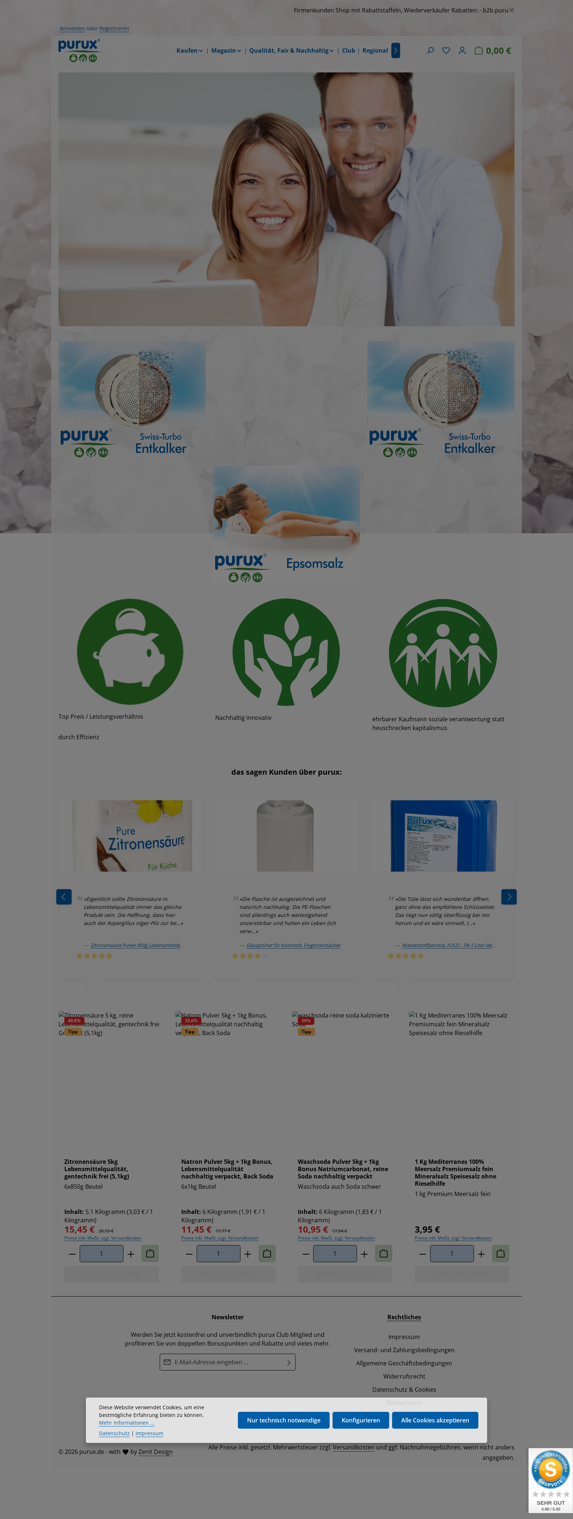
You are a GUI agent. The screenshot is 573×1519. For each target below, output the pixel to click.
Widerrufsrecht (404, 1376)
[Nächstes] (395, 50)
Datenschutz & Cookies (404, 1389)
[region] (286, 10)
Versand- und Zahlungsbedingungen (404, 1350)
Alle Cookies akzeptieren (435, 1424)
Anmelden (72, 28)
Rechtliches (404, 1317)
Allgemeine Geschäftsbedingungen (404, 1363)
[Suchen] (430, 50)
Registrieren (114, 28)
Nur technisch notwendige (283, 1424)
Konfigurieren (361, 1424)
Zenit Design (155, 1452)
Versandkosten (354, 1447)
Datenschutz (114, 1436)
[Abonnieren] (289, 1362)
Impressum (404, 1337)
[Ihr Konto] (462, 50)
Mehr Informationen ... (127, 1426)
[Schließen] (512, 9)
